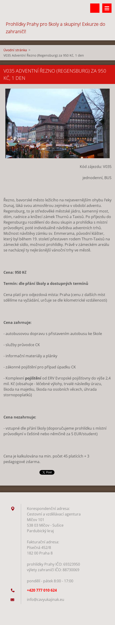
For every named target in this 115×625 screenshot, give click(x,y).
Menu (107, 8)
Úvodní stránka (15, 50)
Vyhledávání (94, 8)
